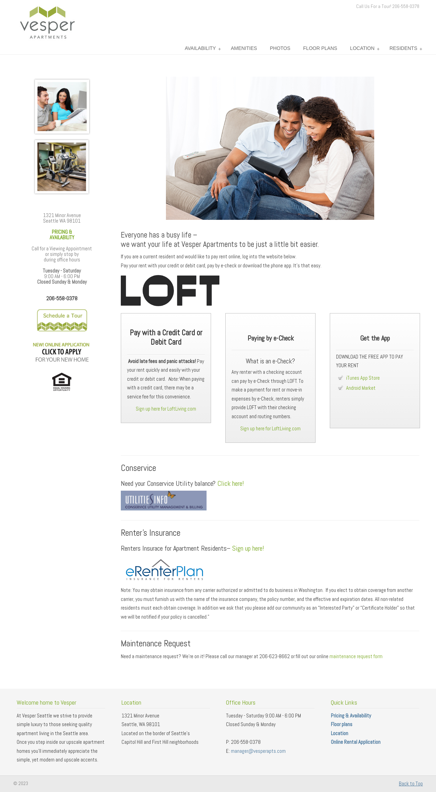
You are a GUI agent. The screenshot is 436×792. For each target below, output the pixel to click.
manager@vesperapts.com (258, 751)
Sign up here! (248, 548)
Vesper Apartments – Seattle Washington (47, 22)
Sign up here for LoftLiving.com (166, 408)
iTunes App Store (363, 378)
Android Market (361, 388)
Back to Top (411, 783)
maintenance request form (356, 656)
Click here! (230, 483)
